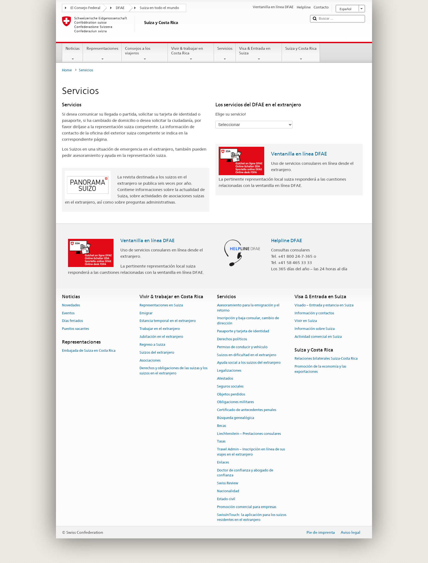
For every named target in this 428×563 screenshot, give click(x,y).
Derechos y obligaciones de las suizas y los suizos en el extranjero (173, 371)
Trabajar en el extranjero (159, 329)
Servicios (225, 53)
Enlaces (223, 462)
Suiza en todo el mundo (159, 8)
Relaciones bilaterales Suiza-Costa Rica (326, 358)
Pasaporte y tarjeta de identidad (243, 331)
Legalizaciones (229, 370)
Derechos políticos (232, 339)
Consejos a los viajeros (145, 53)
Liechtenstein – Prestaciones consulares (249, 434)
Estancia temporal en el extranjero (167, 321)
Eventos (68, 313)
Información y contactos (314, 313)
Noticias (73, 53)
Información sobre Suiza (315, 329)
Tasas (221, 441)
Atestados (225, 378)
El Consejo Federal (85, 8)
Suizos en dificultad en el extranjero (246, 355)
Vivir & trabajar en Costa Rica (191, 53)
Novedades (71, 305)
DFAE (120, 8)
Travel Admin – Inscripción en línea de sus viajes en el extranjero (251, 452)
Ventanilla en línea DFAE (299, 154)
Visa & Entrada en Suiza (259, 53)
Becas (221, 426)
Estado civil (226, 499)
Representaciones (102, 53)
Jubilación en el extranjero (161, 337)
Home (67, 70)
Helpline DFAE (286, 240)
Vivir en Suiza (306, 321)
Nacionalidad (228, 491)
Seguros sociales (230, 386)
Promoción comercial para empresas (246, 507)
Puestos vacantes (75, 329)
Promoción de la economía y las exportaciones (320, 369)
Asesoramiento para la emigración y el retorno (248, 307)
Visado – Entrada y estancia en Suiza (324, 305)
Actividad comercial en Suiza (318, 337)
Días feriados (72, 321)
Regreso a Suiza (152, 344)
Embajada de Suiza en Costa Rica (88, 351)
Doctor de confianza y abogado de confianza (245, 472)
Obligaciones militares (235, 402)
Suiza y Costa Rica (301, 53)
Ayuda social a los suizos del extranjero (249, 363)
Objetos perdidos (231, 394)
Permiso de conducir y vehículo (242, 347)
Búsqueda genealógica (235, 418)
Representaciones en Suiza (161, 305)
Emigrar (146, 313)
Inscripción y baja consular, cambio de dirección (248, 321)
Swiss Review (227, 483)
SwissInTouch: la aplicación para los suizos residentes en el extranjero (251, 517)
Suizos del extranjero (156, 352)
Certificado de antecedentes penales (246, 410)
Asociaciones (149, 360)
